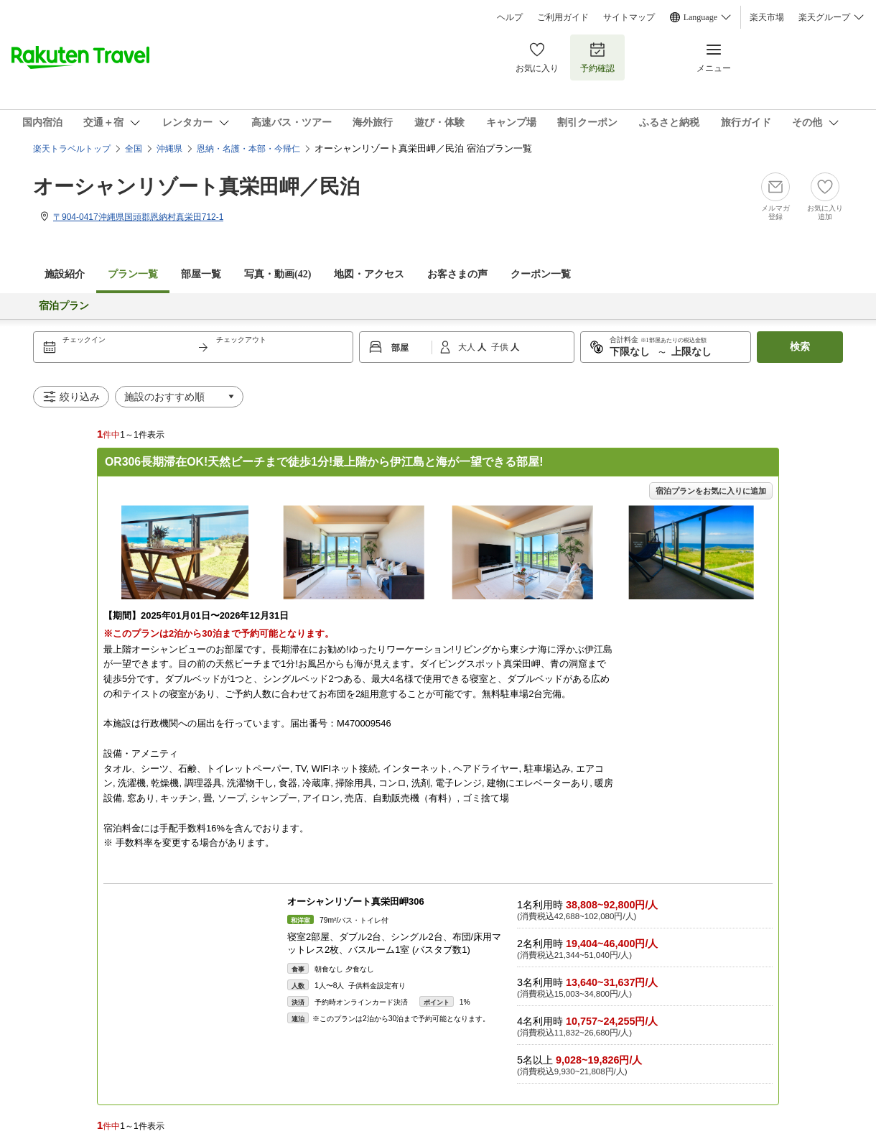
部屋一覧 (201, 274)
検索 (800, 346)
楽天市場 (767, 17)
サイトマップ (629, 17)
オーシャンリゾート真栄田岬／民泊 (196, 186)
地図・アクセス (369, 274)
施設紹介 (65, 274)
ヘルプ (510, 17)
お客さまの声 (457, 274)
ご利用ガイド (563, 17)
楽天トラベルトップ (72, 149)
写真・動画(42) (277, 274)
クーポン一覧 (541, 274)
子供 (501, 347)
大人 (467, 347)
